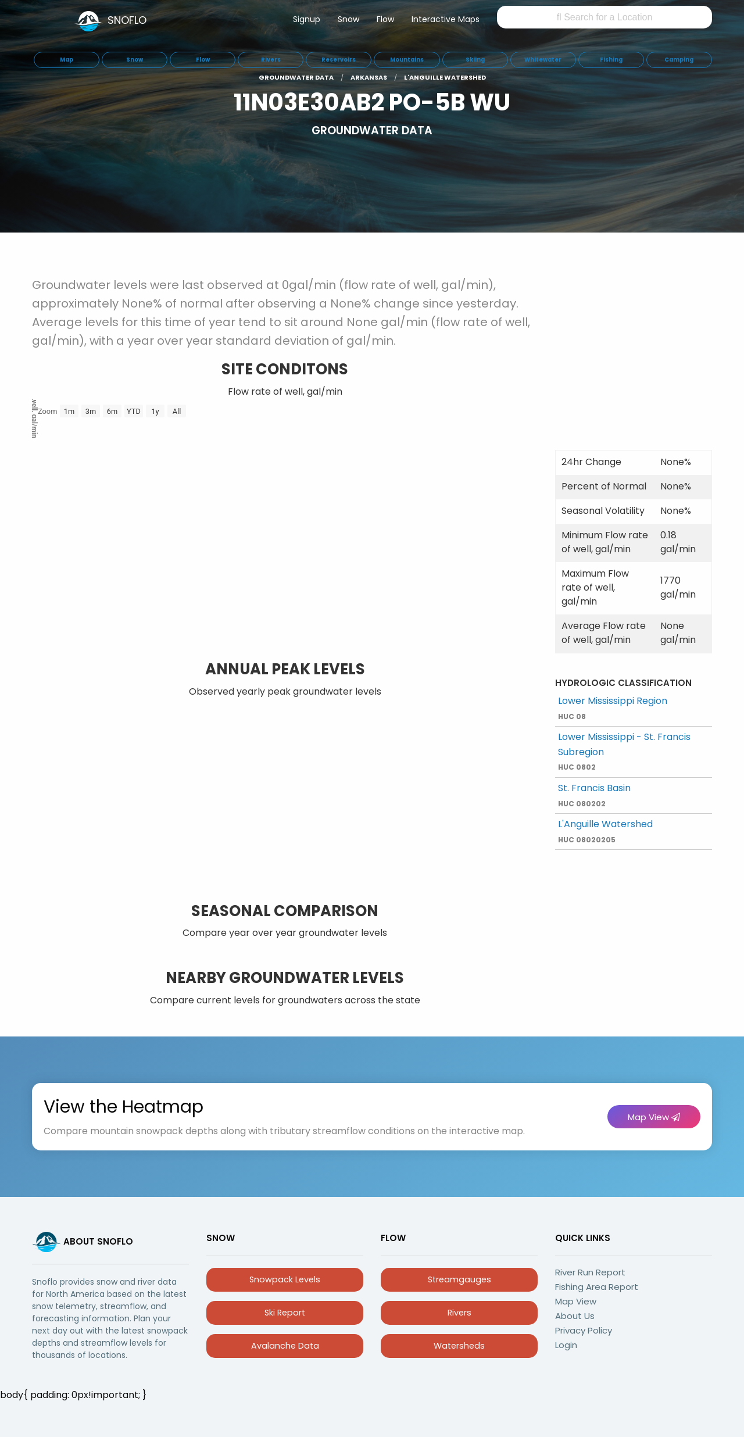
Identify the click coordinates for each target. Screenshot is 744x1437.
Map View (654, 1117)
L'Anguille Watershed (605, 831)
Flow (385, 19)
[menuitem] (306, 21)
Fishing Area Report (596, 1286)
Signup (306, 19)
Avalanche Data (285, 1346)
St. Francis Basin (594, 795)
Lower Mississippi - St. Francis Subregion (624, 751)
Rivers (459, 1312)
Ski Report (284, 1312)
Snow (348, 19)
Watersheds (459, 1346)
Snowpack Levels (284, 1279)
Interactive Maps (446, 19)
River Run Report (590, 1272)
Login (566, 1345)
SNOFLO (127, 20)
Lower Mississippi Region (612, 707)
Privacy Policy (583, 1330)
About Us (575, 1315)
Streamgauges (459, 1279)
